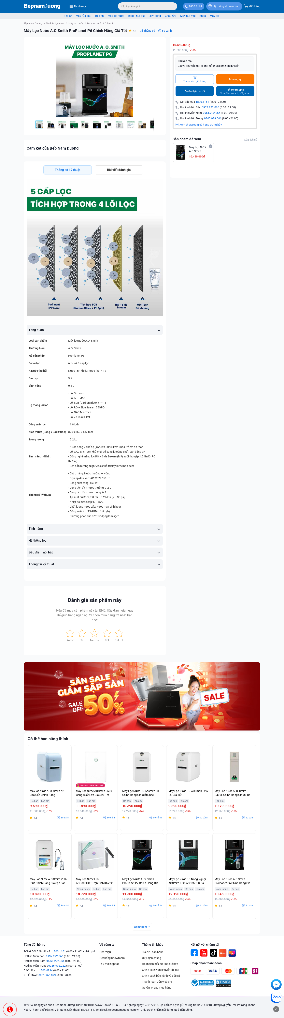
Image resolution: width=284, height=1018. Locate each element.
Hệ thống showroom (223, 6)
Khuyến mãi (185, 61)
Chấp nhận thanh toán (206, 963)
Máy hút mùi (187, 15)
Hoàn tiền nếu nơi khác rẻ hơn (160, 963)
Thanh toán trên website (157, 981)
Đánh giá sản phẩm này (94, 600)
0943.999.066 (212, 118)
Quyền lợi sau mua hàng (156, 987)
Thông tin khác (152, 944)
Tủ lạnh (99, 15)
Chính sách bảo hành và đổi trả (161, 975)
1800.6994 (46, 970)
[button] (159, 44)
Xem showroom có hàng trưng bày (199, 124)
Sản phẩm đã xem (187, 139)
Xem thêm (140, 926)
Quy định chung (151, 958)
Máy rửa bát (83, 15)
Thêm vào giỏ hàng (194, 79)
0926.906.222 (57, 965)
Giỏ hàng (252, 6)
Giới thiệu (105, 952)
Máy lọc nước (116, 15)
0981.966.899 (47, 975)
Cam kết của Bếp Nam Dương (52, 148)
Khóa (202, 15)
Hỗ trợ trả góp (235, 91)
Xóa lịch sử (250, 139)
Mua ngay (235, 79)
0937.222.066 (210, 107)
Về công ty (106, 944)
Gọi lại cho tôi (196, 91)
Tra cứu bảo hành (152, 952)
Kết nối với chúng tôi (205, 944)
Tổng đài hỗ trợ (34, 944)
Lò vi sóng (155, 15)
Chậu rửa (170, 15)
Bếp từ (68, 15)
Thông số (149, 30)
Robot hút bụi (136, 15)
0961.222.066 (211, 112)
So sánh (167, 30)
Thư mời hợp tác (109, 963)
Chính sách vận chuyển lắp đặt (160, 969)
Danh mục (78, 6)
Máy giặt (215, 15)
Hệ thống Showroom (112, 958)
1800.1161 (195, 6)
